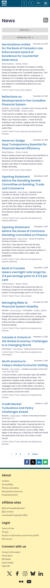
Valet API (6, 566)
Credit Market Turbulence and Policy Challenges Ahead (17, 408)
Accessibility (7, 484)
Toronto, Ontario (27, 111)
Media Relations (8, 64)
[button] (27, 462)
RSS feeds (6, 559)
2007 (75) (25, 30)
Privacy (5, 532)
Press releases (26, 90)
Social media (7, 562)
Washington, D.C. (8, 418)
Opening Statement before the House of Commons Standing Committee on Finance (24, 231)
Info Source (7, 539)
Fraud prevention (10, 494)
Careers (5, 481)
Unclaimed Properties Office (15, 515)
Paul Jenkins (18, 349)
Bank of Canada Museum (13, 508)
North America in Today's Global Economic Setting (25, 363)
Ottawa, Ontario (22, 64)
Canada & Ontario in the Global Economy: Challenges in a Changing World (25, 341)
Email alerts (7, 555)
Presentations (7, 354)
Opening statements (9, 220)
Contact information (11, 552)
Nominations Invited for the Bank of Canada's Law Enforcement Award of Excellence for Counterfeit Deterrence (22, 52)
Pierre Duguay (15, 310)
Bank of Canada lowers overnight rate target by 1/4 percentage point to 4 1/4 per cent (25, 274)
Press (17, 90)
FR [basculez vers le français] (38, 3)
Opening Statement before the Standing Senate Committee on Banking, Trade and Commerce (23, 182)
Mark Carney (23, 239)
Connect (8, 511)
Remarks (5, 134)
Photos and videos (10, 488)
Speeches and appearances (31, 131)
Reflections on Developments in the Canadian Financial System (24, 100)
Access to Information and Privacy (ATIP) (20, 535)
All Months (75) (25, 37)
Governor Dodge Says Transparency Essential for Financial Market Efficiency (24, 144)
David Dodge (15, 108)
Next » (35, 454)
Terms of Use (8, 528)
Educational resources (12, 491)
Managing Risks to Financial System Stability (20, 304)
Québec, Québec (40, 310)
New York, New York (10, 371)
